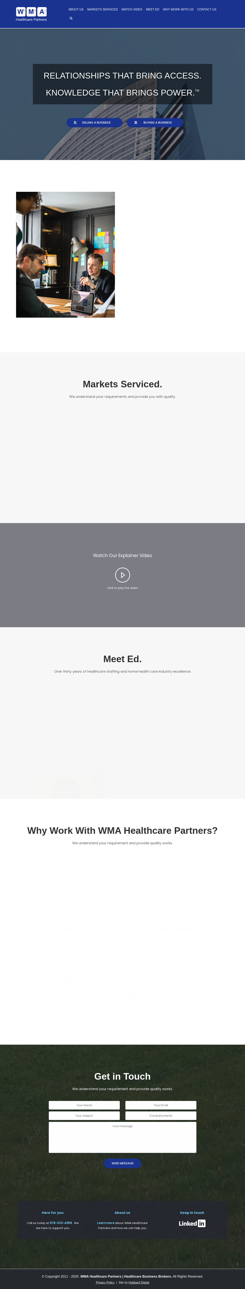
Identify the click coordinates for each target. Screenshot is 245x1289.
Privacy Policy (105, 1282)
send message (123, 1163)
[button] (95, 122)
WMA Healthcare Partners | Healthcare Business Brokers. (126, 1276)
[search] (71, 18)
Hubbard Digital (139, 1282)
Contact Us (206, 9)
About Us (76, 9)
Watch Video (131, 9)
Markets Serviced (102, 9)
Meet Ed (152, 9)
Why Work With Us (178, 9)
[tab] (123, 579)
